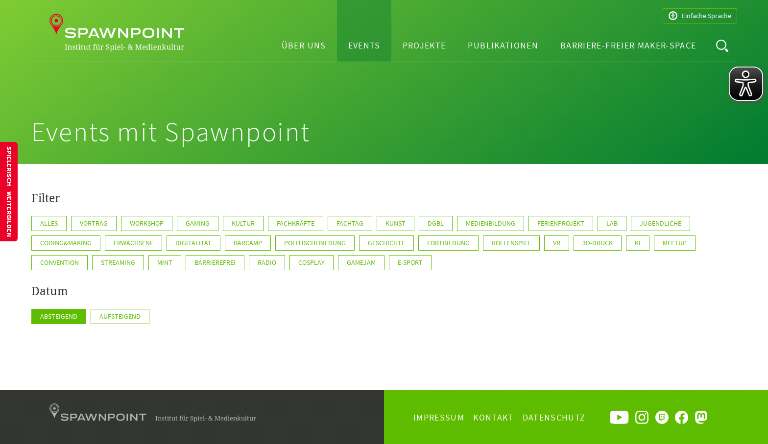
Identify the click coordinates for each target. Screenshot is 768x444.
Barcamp (248, 242)
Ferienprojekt (560, 223)
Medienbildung (490, 223)
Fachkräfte (295, 223)
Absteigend (58, 316)
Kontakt (493, 417)
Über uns (304, 45)
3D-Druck (597, 242)
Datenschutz (554, 417)
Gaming (198, 223)
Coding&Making (66, 242)
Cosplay (311, 262)
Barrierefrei (215, 262)
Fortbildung (448, 242)
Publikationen (503, 45)
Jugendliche (660, 223)
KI (638, 242)
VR (556, 242)
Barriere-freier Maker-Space (628, 45)
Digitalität (193, 242)
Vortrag (94, 223)
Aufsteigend (120, 316)
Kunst (395, 223)
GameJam (361, 262)
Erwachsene (133, 242)
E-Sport (410, 262)
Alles (49, 223)
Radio (267, 262)
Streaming (118, 262)
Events (364, 45)
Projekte (424, 45)
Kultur (243, 223)
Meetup (675, 242)
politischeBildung (315, 242)
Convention (59, 262)
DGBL (436, 223)
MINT (164, 262)
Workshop (147, 223)
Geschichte (386, 242)
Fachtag (349, 223)
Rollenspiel (511, 242)
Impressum (438, 417)
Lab (612, 223)
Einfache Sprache (700, 16)
